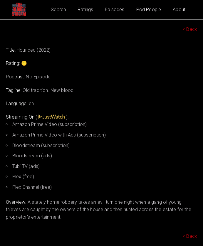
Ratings (85, 9)
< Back (189, 29)
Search (58, 9)
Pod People (148, 9)
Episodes (114, 9)
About (179, 9)
